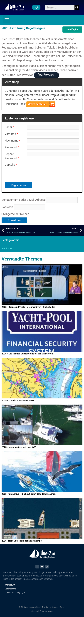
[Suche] (76, 7)
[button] (36, 7)
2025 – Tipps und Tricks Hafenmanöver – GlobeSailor (28, 307)
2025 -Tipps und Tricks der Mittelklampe (22, 541)
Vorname (11, 133)
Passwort (7, 207)
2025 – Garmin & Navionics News (18, 400)
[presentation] (50, 169)
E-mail (9, 127)
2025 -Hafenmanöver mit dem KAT (19, 447)
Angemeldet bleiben (15, 214)
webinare (7, 248)
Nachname (12, 140)
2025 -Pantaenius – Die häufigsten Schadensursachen (29, 494)
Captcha (11, 164)
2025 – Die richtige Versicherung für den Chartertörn (28, 353)
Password (12, 147)
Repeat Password (12, 156)
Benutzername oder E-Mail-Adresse (24, 199)
